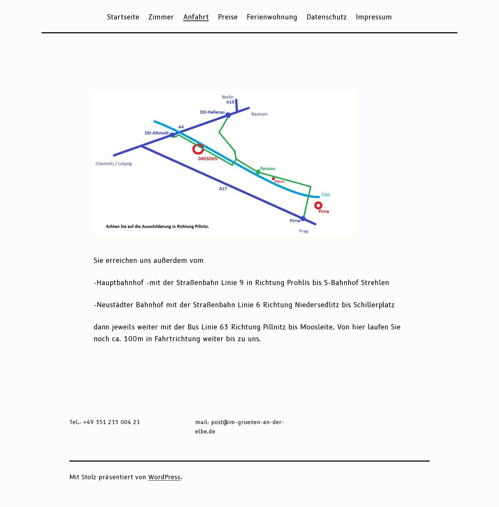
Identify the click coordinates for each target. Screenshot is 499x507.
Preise (228, 17)
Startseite (123, 17)
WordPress (164, 477)
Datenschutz (327, 17)
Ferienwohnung (272, 17)
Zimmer (161, 17)
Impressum (374, 17)
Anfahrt (196, 17)
